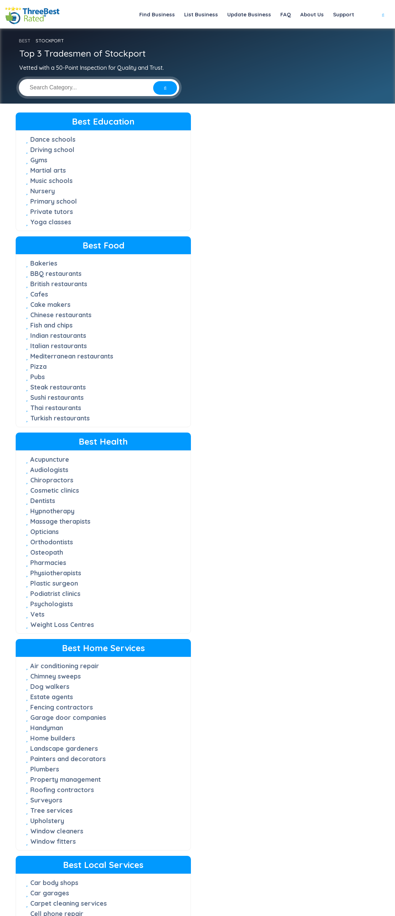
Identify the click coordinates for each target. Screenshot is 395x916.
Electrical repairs (172, 439)
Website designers (291, 522)
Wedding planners (291, 532)
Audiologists (282, 150)
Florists (41, 676)
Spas (270, 748)
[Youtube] (299, 885)
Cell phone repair (172, 377)
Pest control (165, 521)
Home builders (52, 418)
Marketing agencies (293, 439)
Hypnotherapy (285, 191)
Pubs (153, 253)
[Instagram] (289, 885)
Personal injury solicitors (184, 726)
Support (343, 14)
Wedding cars (284, 779)
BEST (24, 40)
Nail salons (279, 717)
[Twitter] (277, 885)
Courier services (171, 418)
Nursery (42, 191)
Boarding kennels (290, 655)
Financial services (290, 408)
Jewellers (45, 697)
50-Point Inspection (170, 831)
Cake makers (166, 181)
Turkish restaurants (176, 294)
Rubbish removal (172, 563)
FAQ (285, 14)
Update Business (249, 14)
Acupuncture (282, 139)
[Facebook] (266, 885)
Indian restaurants (174, 212)
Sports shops (50, 738)
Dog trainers (282, 398)
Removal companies (177, 542)
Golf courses (283, 666)
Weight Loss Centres (295, 304)
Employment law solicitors (187, 655)
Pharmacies (281, 243)
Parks (271, 728)
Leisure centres (287, 707)
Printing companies (175, 532)
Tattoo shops (50, 748)
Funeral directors (173, 470)
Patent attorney (171, 715)
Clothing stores (53, 666)
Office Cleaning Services (184, 501)
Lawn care (162, 480)
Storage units (167, 583)
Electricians (164, 449)
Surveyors (46, 480)
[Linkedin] (308, 885)
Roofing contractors (62, 470)
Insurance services (292, 418)
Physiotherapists (288, 253)
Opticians (277, 212)
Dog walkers (49, 366)
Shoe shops (48, 728)
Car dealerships (54, 655)
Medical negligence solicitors (176, 701)
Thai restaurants (171, 284)
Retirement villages (176, 552)
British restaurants (174, 160)
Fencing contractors (61, 387)
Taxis (271, 759)
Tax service (280, 501)
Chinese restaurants (177, 191)
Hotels (273, 686)
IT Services (280, 429)
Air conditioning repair (64, 346)
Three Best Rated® (193, 910)
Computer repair (172, 408)
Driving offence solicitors (185, 645)
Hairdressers (283, 676)
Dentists (275, 181)
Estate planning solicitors (185, 666)
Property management (65, 459)
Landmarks (280, 697)
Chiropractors (284, 160)
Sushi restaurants (173, 273)
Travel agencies (287, 769)
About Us (312, 14)
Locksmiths (163, 490)
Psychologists (284, 284)
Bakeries (159, 139)
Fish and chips (167, 201)
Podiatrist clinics (288, 273)
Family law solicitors (177, 676)
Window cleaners (56, 511)
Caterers (276, 377)
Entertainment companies (185, 459)
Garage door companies (68, 397)
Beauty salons (284, 635)
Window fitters (53, 521)
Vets (270, 294)
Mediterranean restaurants (187, 232)
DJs (268, 387)
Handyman (46, 408)
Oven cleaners (168, 511)
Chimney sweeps (55, 356)
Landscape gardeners (64, 428)
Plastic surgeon (287, 263)
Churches (160, 387)
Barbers (275, 625)
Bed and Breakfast (292, 645)
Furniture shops (54, 686)
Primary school (53, 201)
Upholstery (47, 501)
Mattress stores (54, 707)
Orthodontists (284, 222)
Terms (301, 896)
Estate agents (51, 377)
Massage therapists (293, 201)
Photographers (286, 470)
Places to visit (284, 738)
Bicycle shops (51, 635)
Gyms (38, 160)
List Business (201, 14)
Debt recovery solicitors (184, 635)
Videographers (286, 511)
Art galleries (49, 625)
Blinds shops (49, 645)
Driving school (52, 150)
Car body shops (170, 346)
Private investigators (295, 480)
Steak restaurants (174, 263)
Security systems (172, 573)
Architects (278, 367)
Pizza (154, 243)
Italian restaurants (174, 222)
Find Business (157, 14)
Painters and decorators (68, 439)
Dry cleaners (166, 428)
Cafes (155, 170)
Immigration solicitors (180, 686)
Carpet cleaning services (184, 366)
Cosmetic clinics (287, 170)
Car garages (165, 356)
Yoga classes (50, 222)
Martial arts (48, 170)
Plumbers (44, 449)
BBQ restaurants (172, 150)
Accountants (282, 356)
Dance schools (53, 139)
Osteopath (279, 232)
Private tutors (51, 212)
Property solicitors (175, 736)
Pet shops (45, 717)
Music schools (51, 181)
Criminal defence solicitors (187, 625)
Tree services (51, 490)
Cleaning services (173, 397)
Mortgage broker (290, 449)
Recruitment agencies (296, 491)
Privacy (276, 896)
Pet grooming (284, 460)
